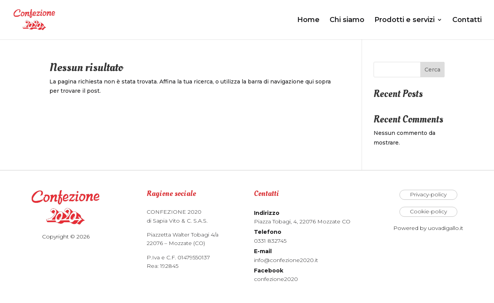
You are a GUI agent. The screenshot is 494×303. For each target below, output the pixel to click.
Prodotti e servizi (404, 20)
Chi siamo (347, 20)
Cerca (432, 69)
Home (308, 20)
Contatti (467, 20)
